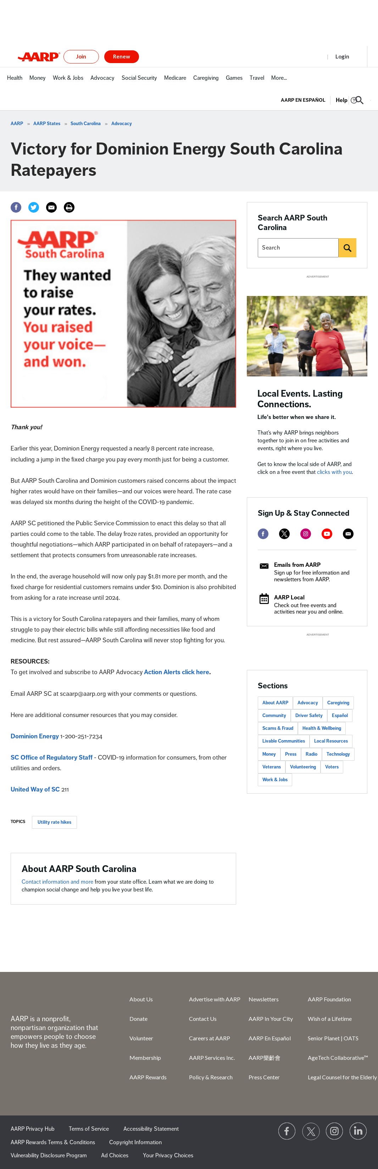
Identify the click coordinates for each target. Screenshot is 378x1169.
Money (269, 754)
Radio (311, 754)
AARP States (46, 124)
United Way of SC (35, 789)
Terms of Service (89, 1128)
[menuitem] (14, 81)
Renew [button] (121, 56)
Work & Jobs (275, 780)
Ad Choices (114, 1155)
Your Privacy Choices (168, 1155)
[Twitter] (33, 207)
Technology (338, 754)
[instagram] (305, 533)
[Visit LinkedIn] (358, 1131)
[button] (359, 100)
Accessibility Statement (151, 1128)
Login (342, 56)
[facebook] (263, 533)
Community (274, 715)
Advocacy (121, 124)
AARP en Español (303, 100)
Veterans (271, 767)
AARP (17, 124)
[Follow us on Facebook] (287, 1131)
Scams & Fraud (277, 728)
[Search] (347, 247)
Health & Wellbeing (321, 728)
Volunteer (141, 1038)
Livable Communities (283, 741)
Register (308, 56)
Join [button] (81, 56)
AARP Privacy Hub (33, 1128)
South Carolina (86, 124)
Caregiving (338, 703)
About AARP (275, 703)
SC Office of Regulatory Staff (52, 757)
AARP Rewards (148, 1077)
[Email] (51, 207)
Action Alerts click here (176, 672)
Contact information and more (58, 881)
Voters (332, 767)
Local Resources (331, 741)
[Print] (69, 207)
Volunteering (303, 767)
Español (340, 715)
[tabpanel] (326, 99)
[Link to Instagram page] (335, 1131)
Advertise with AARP (214, 999)
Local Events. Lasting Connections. (300, 399)
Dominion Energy (35, 736)
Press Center (264, 1077)
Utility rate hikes (54, 822)
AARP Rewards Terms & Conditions (53, 1142)
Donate (138, 1018)
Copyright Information (135, 1142)
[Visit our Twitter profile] (311, 1131)
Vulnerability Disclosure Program (49, 1155)
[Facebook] (16, 207)
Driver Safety (309, 715)
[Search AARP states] (298, 247)
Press (290, 754)
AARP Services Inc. (212, 1057)
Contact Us (203, 1018)
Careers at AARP (209, 1038)
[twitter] (284, 533)
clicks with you (334, 472)
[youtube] (327, 533)
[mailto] (348, 533)
